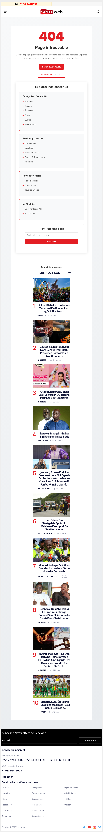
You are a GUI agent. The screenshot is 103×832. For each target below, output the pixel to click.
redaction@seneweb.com (23, 782)
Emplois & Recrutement (35, 157)
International (30, 124)
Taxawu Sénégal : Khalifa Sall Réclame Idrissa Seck (54, 435)
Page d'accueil (31, 181)
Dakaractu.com (38, 816)
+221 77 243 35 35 (12, 760)
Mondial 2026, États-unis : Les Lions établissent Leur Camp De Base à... (55, 705)
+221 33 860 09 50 (59, 760)
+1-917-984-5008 (12, 770)
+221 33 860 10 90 (35, 760)
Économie (29, 110)
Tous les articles (32, 190)
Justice (42, 622)
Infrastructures (46, 576)
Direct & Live (30, 185)
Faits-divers (44, 489)
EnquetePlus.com (71, 788)
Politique (29, 101)
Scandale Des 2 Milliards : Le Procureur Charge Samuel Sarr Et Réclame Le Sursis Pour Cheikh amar (54, 614)
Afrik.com (67, 805)
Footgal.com (7, 805)
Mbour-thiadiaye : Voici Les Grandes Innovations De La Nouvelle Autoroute (54, 568)
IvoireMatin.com (70, 793)
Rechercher (51, 242)
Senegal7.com (37, 799)
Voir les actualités (51, 75)
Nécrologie (30, 162)
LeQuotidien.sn (38, 810)
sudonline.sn (37, 805)
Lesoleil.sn (6, 793)
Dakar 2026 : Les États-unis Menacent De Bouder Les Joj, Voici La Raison (53, 308)
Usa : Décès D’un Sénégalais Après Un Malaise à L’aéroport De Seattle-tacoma (54, 525)
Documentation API (33, 209)
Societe (42, 360)
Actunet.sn (6, 816)
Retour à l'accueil (51, 67)
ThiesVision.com (38, 793)
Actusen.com (7, 810)
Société (28, 106)
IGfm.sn (5, 799)
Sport (27, 115)
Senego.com (37, 788)
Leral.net (5, 788)
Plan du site (30, 213)
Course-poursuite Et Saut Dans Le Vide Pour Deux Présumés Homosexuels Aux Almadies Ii (54, 351)
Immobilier (29, 148)
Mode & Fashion (32, 152)
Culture (28, 120)
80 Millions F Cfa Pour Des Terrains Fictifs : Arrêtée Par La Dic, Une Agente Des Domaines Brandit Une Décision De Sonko (54, 660)
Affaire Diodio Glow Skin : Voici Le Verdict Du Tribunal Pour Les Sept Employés (54, 395)
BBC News (68, 799)
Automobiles (30, 143)
